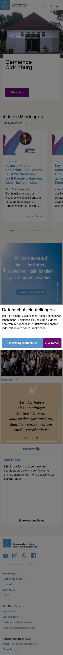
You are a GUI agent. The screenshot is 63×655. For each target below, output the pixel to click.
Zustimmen (52, 343)
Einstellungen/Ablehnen (22, 343)
